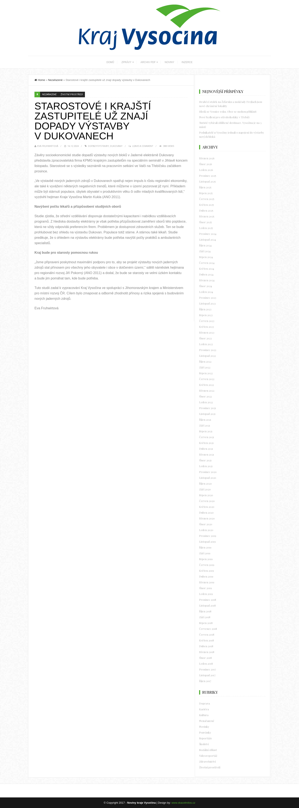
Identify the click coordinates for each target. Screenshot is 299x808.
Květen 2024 (206, 268)
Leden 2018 (206, 663)
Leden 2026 (206, 170)
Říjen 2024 (205, 245)
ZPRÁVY (126, 62)
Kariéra (204, 709)
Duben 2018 (206, 646)
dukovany (116, 146)
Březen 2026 (206, 158)
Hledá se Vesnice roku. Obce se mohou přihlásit (227, 111)
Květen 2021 (206, 443)
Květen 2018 (206, 640)
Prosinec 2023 (207, 297)
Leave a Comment (142, 146)
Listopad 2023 (207, 303)
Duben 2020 (206, 512)
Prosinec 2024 (207, 233)
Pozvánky (205, 732)
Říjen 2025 (205, 187)
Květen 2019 (206, 570)
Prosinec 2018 (207, 599)
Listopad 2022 (207, 355)
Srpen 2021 (205, 431)
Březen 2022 (206, 390)
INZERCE (187, 62)
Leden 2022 (206, 402)
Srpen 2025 (206, 193)
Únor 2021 (205, 460)
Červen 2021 (206, 437)
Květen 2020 (206, 506)
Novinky (204, 726)
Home (39, 80)
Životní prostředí (72, 94)
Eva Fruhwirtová (47, 146)
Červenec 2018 (208, 628)
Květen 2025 (206, 204)
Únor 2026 (205, 164)
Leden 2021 (206, 466)
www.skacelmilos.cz (183, 802)
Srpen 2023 (206, 315)
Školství (204, 744)
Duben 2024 (206, 274)
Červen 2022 (206, 379)
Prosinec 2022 (207, 350)
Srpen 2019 (206, 559)
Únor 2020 (205, 524)
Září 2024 (205, 251)
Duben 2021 (206, 448)
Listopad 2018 (207, 605)
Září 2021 (204, 425)
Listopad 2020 (207, 477)
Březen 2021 (206, 454)
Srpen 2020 (206, 495)
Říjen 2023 (205, 309)
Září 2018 (204, 617)
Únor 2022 (205, 396)
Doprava (204, 703)
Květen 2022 (206, 384)
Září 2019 (204, 553)
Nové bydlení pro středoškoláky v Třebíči (224, 117)
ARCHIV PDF (148, 62)
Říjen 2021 (205, 419)
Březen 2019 (206, 582)
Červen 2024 (206, 262)
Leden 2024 (206, 292)
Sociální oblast (208, 750)
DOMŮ (110, 62)
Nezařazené (55, 80)
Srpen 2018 (206, 623)
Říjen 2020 (205, 483)
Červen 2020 (207, 501)
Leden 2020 (206, 530)
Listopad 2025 (207, 181)
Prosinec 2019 (207, 535)
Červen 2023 (206, 321)
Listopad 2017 (207, 675)
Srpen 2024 (206, 257)
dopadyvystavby (98, 146)
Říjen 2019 (205, 547)
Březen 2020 (207, 518)
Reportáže (205, 738)
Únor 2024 (205, 286)
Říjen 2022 (205, 361)
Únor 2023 (205, 338)
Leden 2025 (206, 228)
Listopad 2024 (207, 239)
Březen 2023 (206, 332)
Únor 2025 (205, 222)
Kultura (203, 715)
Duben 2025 (206, 210)
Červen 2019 (206, 565)
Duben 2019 (206, 576)
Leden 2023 (206, 344)
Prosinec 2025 (207, 175)
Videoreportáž (208, 755)
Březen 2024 (206, 280)
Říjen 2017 (205, 681)
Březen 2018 (206, 652)
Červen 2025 (206, 199)
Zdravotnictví (207, 761)
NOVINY (169, 62)
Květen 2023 (206, 326)
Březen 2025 (206, 216)
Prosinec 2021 (207, 408)
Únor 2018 (205, 657)
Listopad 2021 (207, 414)
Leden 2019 (206, 594)
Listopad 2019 (207, 541)
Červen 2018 (206, 634)
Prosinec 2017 (207, 669)
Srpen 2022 (206, 373)
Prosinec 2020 (208, 472)
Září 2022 (204, 367)
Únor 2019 (205, 588)
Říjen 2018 (205, 611)
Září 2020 (205, 489)
